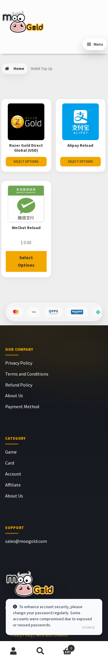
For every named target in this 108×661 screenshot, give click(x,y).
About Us (14, 395)
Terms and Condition (51, 635)
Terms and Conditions (26, 374)
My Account (13, 651)
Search (40, 651)
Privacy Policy (18, 363)
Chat (94, 651)
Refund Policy (18, 385)
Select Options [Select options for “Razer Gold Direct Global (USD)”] (26, 161)
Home (19, 68)
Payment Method (22, 406)
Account (13, 474)
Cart (64, 647)
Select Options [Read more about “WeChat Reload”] (26, 261)
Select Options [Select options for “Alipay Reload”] (80, 161)
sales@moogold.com (26, 541)
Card (9, 463)
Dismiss (88, 627)
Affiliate (13, 485)
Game (11, 452)
